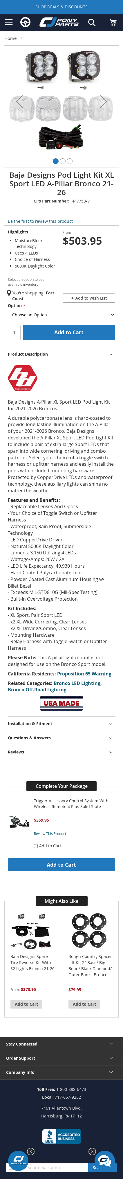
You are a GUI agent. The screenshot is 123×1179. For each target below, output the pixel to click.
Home (10, 38)
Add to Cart (61, 864)
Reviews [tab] (16, 752)
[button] (19, 101)
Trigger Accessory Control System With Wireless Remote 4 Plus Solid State (71, 803)
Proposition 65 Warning (84, 674)
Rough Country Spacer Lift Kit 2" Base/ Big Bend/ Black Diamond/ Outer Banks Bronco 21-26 (90, 966)
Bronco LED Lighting (77, 683)
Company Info (20, 1072)
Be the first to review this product (40, 221)
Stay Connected (21, 1044)
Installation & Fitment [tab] (30, 723)
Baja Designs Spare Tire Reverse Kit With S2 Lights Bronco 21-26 (32, 962)
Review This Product (50, 833)
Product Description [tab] (28, 354)
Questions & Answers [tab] (29, 737)
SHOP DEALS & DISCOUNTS (61, 7)
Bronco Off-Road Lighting (37, 689)
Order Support (20, 1058)
